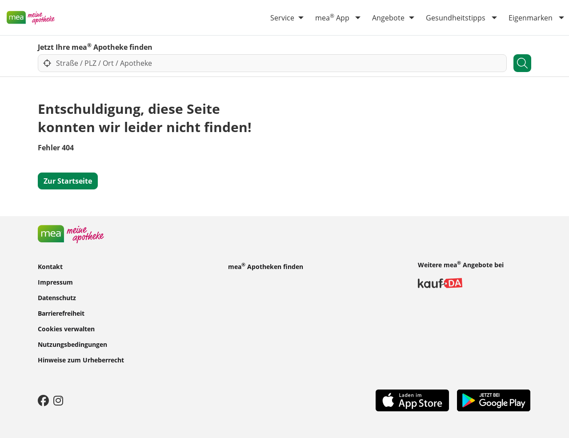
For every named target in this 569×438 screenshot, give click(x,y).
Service (282, 18)
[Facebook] (43, 400)
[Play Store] (493, 400)
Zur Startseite (68, 181)
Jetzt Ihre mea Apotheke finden (95, 46)
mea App (332, 17)
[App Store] (412, 400)
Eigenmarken (531, 18)
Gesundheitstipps (455, 18)
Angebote (388, 18)
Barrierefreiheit (61, 313)
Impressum (55, 281)
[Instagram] (58, 400)
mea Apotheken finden (265, 265)
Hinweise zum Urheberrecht (81, 359)
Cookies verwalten (66, 328)
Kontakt (50, 266)
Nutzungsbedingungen (72, 344)
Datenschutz (57, 297)
